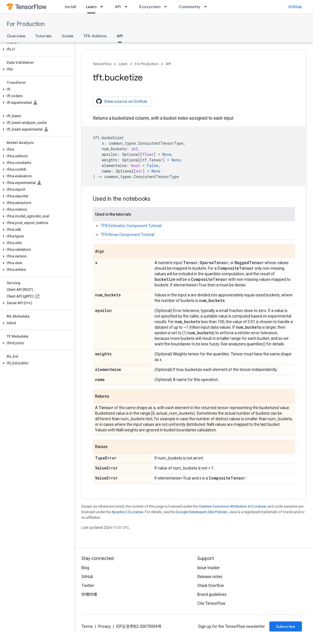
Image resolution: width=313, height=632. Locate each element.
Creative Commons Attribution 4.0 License (232, 506)
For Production (26, 24)
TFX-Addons (95, 35)
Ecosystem (149, 6)
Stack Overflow (210, 585)
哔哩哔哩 (89, 594)
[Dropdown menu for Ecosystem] (167, 6)
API (118, 6)
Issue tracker (208, 567)
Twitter (87, 585)
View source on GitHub (121, 101)
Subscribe (285, 626)
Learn (123, 64)
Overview (16, 35)
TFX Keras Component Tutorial (127, 234)
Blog (85, 567)
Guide (67, 35)
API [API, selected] (120, 35)
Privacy (104, 626)
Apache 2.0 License (127, 512)
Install (70, 6)
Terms (87, 626)
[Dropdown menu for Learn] (103, 6)
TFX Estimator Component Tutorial (131, 225)
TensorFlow (102, 64)
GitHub (295, 6)
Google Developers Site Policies (201, 512)
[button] (36, 49)
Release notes (209, 576)
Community (189, 6)
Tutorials (43, 35)
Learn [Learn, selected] (91, 6)
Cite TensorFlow (211, 603)
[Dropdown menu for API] (127, 6)
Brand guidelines (212, 594)
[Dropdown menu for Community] (207, 6)
